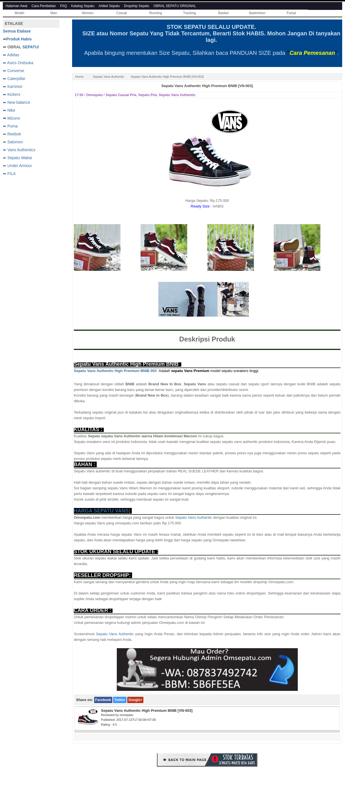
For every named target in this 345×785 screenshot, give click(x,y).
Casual (121, 13)
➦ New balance (16, 102)
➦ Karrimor (13, 86)
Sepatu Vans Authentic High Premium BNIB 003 (115, 371)
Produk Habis (19, 39)
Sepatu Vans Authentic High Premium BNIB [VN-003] (207, 86)
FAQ (63, 6)
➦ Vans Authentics (19, 150)
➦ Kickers (11, 94)
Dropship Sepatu (136, 6)
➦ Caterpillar (14, 78)
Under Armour (19, 165)
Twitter (119, 700)
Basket (223, 13)
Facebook (103, 700)
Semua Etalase (17, 31)
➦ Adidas (11, 55)
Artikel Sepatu (109, 6)
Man (53, 13)
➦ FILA (9, 173)
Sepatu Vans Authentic (108, 76)
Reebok (14, 134)
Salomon (15, 142)
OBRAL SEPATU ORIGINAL (175, 6)
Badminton (257, 13)
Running (155, 13)
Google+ (135, 700)
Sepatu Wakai (19, 157)
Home (79, 76)
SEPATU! (30, 47)
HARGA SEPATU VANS (101, 511)
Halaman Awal (16, 6)
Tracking (189, 13)
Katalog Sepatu (82, 6)
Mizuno (13, 118)
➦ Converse (13, 70)
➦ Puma (10, 126)
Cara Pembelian (44, 6)
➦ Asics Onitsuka (18, 62)
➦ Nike (9, 110)
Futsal (291, 13)
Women (87, 13)
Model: (20, 13)
